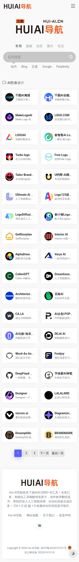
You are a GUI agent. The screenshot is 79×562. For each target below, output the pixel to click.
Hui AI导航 (15, 515)
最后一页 (58, 453)
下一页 (44, 453)
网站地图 (32, 515)
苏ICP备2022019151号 (53, 548)
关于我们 (49, 515)
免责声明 (65, 515)
